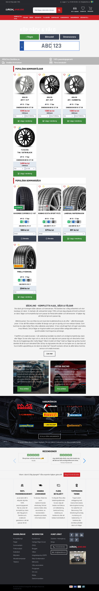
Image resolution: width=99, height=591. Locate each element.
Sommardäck (17, 545)
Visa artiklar (24, 389)
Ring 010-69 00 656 (72, 475)
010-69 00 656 (74, 2)
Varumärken (75, 17)
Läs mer (49, 354)
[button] (84, 461)
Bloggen (34, 548)
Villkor (34, 552)
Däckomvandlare (37, 578)
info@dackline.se (85, 2)
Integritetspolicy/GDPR (39, 555)
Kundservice (64, 17)
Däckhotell (84, 17)
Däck (31, 17)
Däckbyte (38, 17)
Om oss (34, 572)
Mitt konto (35, 562)
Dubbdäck (16, 552)
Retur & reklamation (38, 558)
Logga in (64, 2)
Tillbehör (46, 17)
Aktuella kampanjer (19, 558)
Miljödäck (16, 555)
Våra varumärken (37, 565)
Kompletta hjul (17, 18)
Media (34, 575)
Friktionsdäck (17, 548)
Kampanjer (55, 17)
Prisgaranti (35, 568)
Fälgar (25, 17)
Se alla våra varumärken (49, 436)
